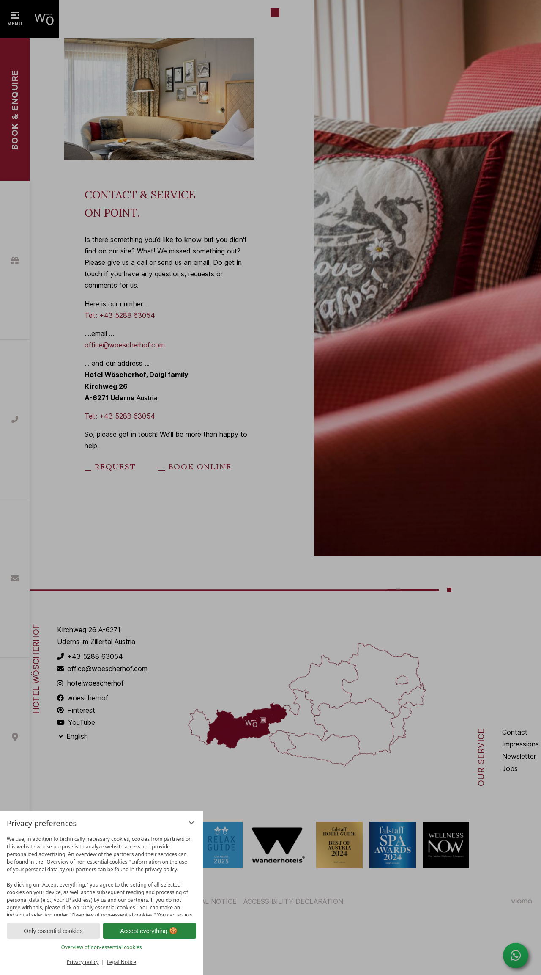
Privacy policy (83, 962)
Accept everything (149, 931)
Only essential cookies (53, 931)
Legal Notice (121, 962)
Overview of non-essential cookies (101, 947)
